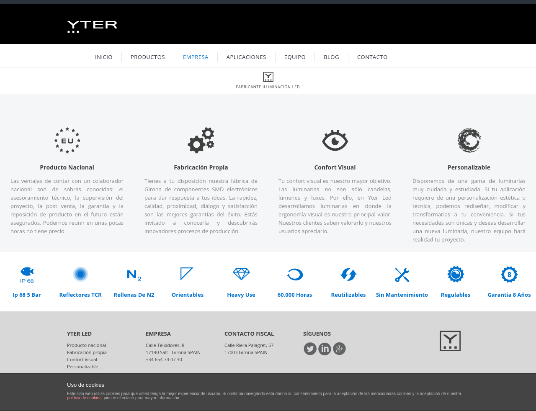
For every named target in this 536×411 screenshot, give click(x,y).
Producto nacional (86, 345)
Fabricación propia (87, 352)
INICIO (104, 57)
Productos (148, 57)
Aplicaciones (246, 57)
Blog (331, 57)
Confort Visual (82, 359)
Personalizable (82, 366)
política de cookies (84, 398)
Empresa (196, 57)
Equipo (295, 57)
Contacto (372, 57)
